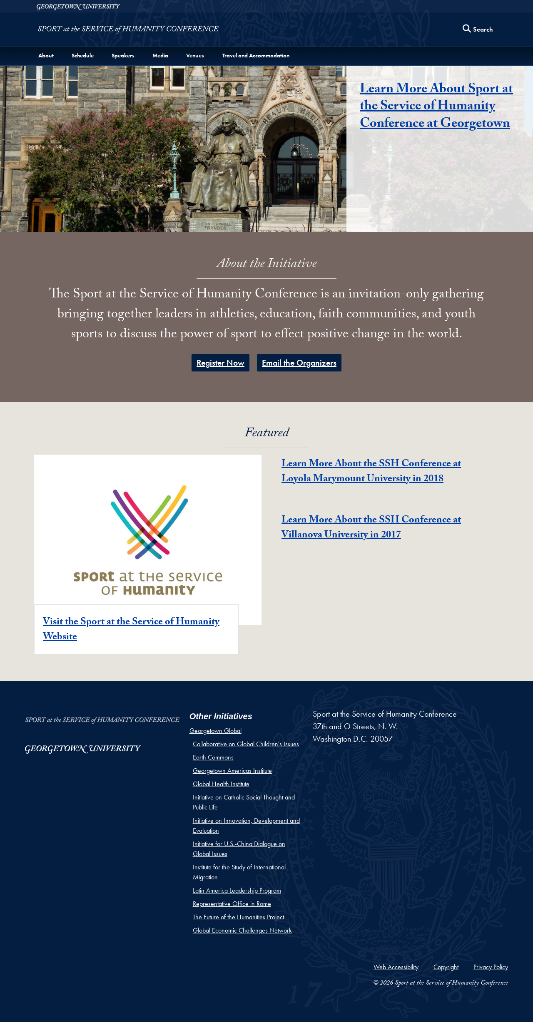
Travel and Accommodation (255, 55)
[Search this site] (478, 29)
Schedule (83, 55)
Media (160, 55)
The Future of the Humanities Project (238, 917)
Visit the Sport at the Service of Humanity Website (131, 630)
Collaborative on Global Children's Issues (246, 744)
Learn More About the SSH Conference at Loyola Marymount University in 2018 (371, 472)
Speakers (123, 55)
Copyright (445, 967)
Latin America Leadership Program (237, 890)
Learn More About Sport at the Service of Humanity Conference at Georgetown (436, 107)
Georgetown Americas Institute (232, 770)
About (46, 55)
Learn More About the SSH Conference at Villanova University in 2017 (371, 528)
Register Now (220, 362)
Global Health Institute (221, 783)
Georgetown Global (215, 730)
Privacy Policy (490, 967)
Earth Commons (213, 757)
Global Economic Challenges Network (242, 930)
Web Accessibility (396, 967)
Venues (195, 55)
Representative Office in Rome (232, 903)
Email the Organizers (299, 362)
